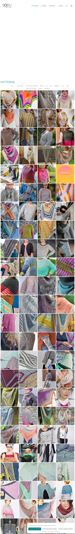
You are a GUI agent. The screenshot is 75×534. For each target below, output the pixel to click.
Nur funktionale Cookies (49, 529)
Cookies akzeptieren (34, 529)
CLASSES (43, 6)
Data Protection (51, 531)
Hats (63, 85)
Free (51, 85)
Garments (56, 85)
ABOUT (61, 6)
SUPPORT (52, 6)
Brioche (42, 85)
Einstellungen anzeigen (65, 529)
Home (67, 85)
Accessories (20, 85)
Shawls (40, 88)
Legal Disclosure (57, 531)
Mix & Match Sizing (31, 88)
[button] (72, 6)
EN (47, 85)
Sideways (47, 88)
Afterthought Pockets (32, 85)
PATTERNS (35, 6)
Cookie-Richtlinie (45, 531)
